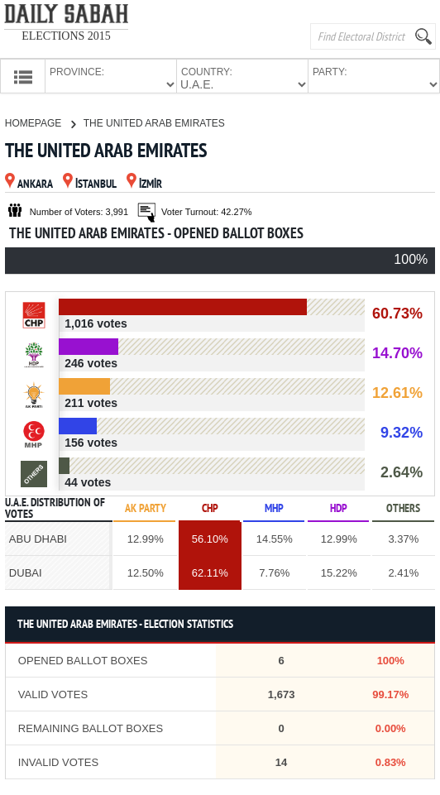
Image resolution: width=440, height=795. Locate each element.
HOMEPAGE (40, 121)
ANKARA (29, 183)
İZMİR (144, 183)
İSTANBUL (90, 183)
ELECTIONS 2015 (66, 36)
